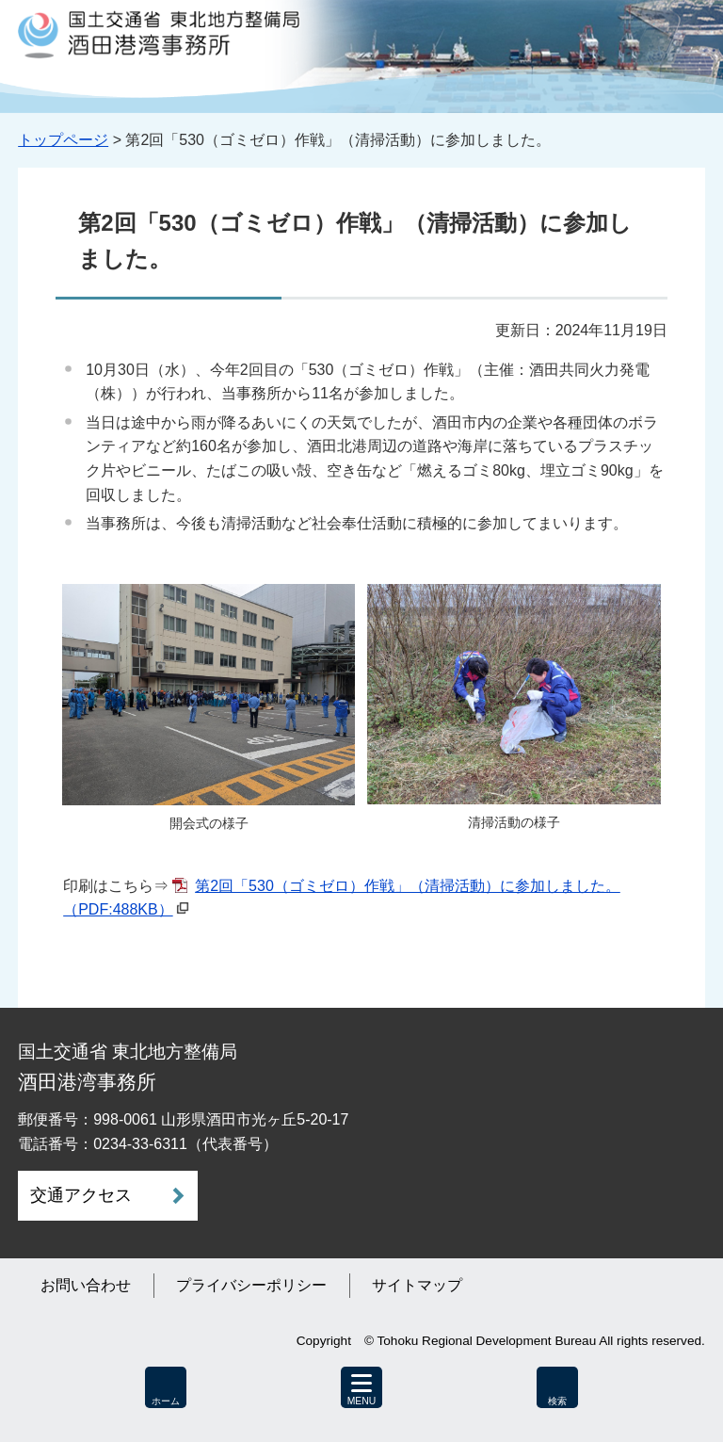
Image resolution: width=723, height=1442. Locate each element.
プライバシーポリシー (251, 1285)
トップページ (63, 140)
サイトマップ (417, 1285)
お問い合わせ (85, 1285)
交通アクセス (81, 1195)
